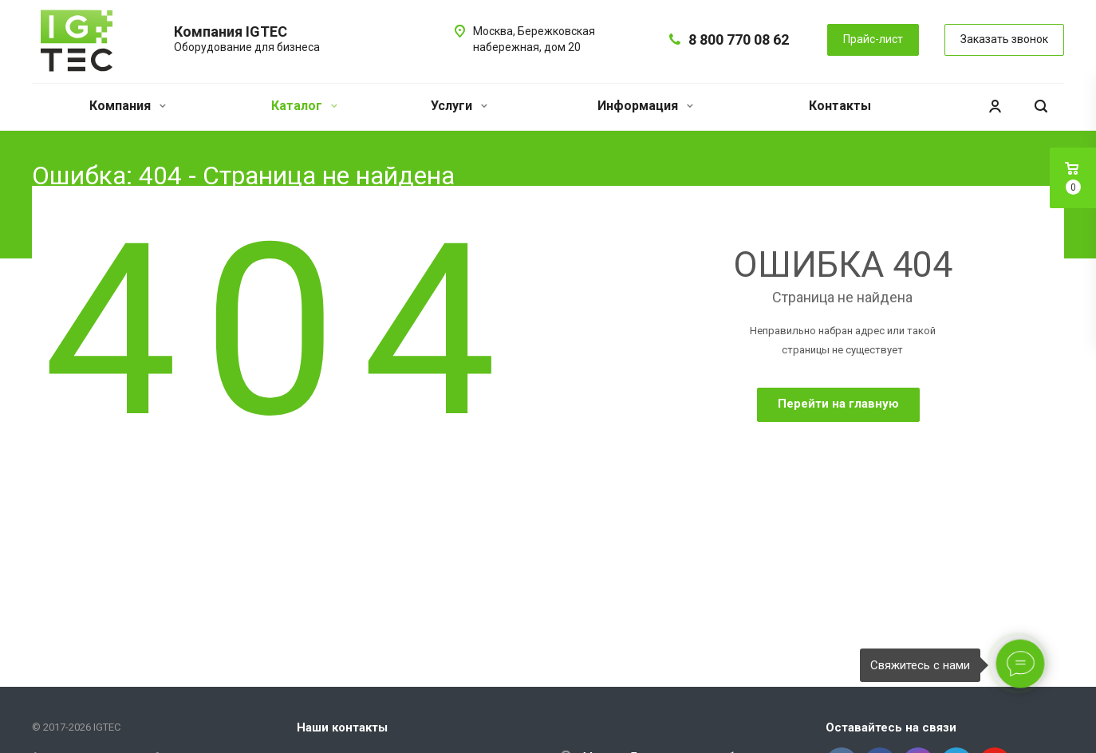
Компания (127, 105)
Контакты (840, 105)
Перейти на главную (838, 403)
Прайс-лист (873, 39)
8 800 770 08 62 (738, 39)
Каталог (304, 105)
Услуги (459, 105)
